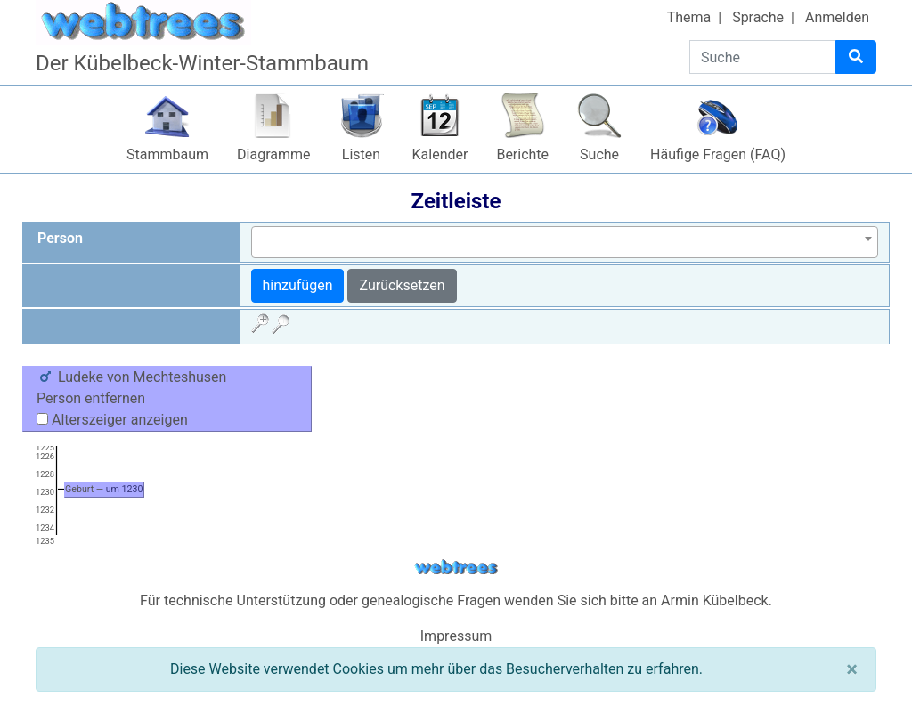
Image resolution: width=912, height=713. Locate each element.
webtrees (456, 567)
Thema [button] (689, 17)
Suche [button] (599, 154)
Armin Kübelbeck (715, 600)
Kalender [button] (440, 154)
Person (60, 238)
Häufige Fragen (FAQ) (718, 154)
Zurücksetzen (401, 285)
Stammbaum (167, 154)
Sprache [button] (758, 17)
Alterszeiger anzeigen (112, 419)
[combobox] (565, 242)
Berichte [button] (522, 154)
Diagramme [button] (273, 154)
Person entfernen (91, 398)
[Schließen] (851, 669)
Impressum (456, 636)
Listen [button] (361, 154)
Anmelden (837, 17)
